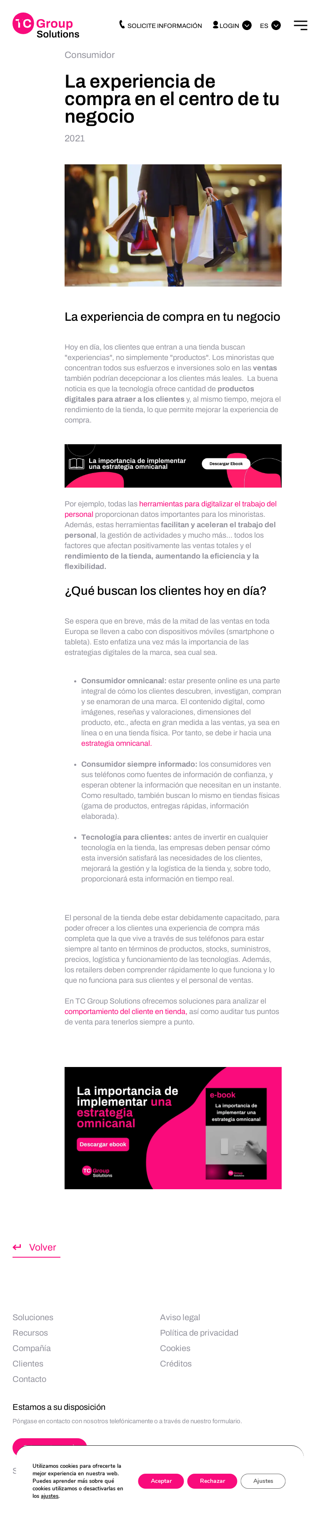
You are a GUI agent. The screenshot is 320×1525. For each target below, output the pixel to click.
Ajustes (263, 1481)
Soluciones (32, 1317)
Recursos (30, 1332)
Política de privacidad (199, 1332)
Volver (42, 1247)
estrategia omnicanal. (116, 743)
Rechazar (212, 1481)
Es (264, 26)
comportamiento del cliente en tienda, (126, 1011)
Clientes (27, 1363)
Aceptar (161, 1481)
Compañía (31, 1348)
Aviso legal (180, 1317)
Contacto (29, 1379)
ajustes (49, 1496)
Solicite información (160, 26)
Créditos (176, 1363)
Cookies (175, 1348)
